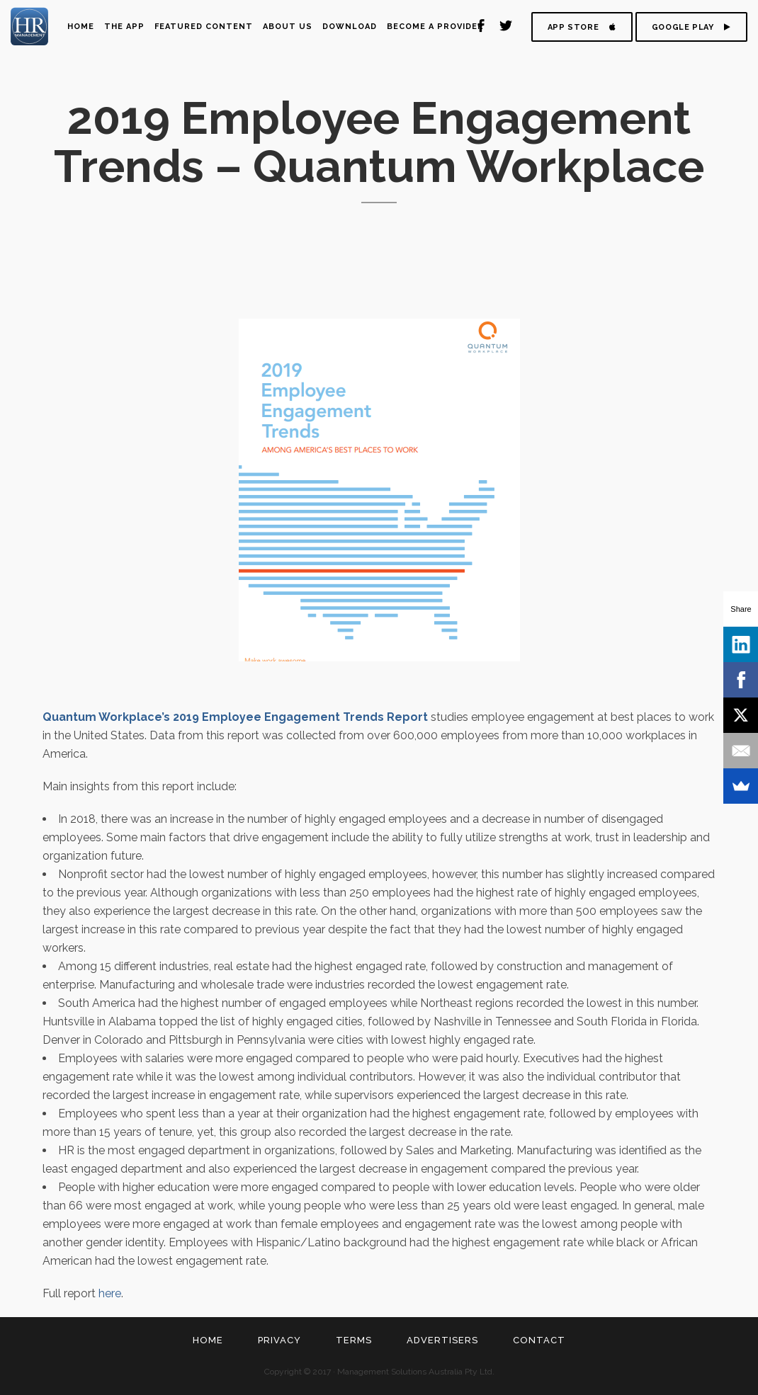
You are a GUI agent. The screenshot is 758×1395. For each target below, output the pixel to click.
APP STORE (582, 27)
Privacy (279, 1340)
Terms (354, 1340)
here (109, 1293)
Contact (539, 1340)
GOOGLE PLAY (691, 27)
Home (208, 1340)
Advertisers (442, 1340)
